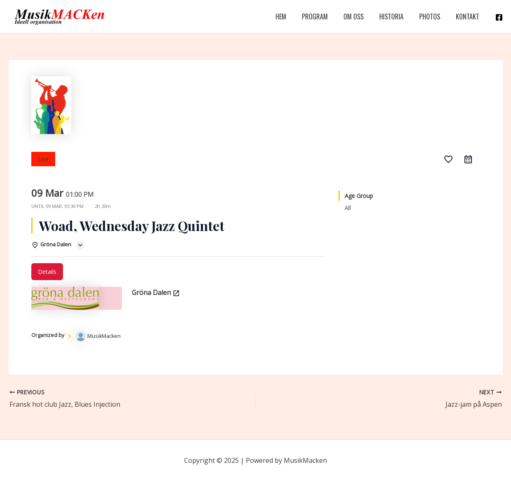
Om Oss (362, 16)
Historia (397, 16)
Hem (294, 16)
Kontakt (469, 16)
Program (326, 16)
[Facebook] (499, 17)
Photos (433, 16)
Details (47, 272)
